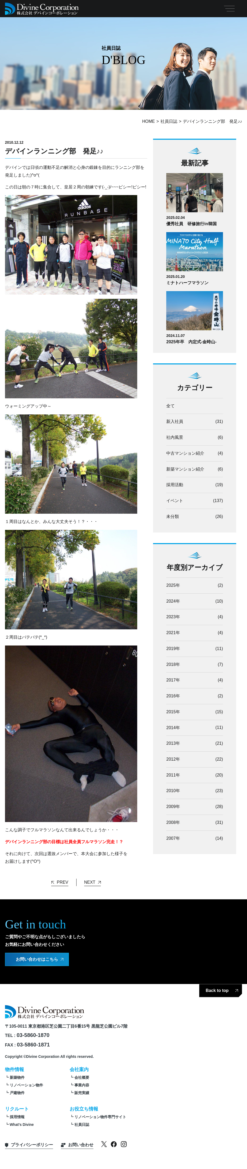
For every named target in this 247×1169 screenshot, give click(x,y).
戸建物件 (17, 1092)
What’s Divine (22, 1123)
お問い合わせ (80, 1143)
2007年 (173, 838)
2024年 (173, 601)
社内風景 (174, 437)
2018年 (173, 664)
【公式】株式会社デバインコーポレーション (42, 8)
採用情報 (17, 1116)
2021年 (173, 633)
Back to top (217, 989)
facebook (114, 1143)
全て (170, 406)
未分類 (172, 516)
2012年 (173, 759)
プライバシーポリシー (32, 1143)
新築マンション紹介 (185, 469)
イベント (174, 500)
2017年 (173, 680)
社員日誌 (168, 121)
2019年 (173, 649)
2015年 (173, 712)
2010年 (173, 791)
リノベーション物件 (26, 1084)
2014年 (173, 728)
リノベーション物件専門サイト (100, 1116)
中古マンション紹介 (185, 453)
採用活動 (174, 485)
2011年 (173, 775)
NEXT (90, 881)
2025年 (173, 585)
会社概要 (81, 1076)
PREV (62, 881)
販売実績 (81, 1092)
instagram (124, 1143)
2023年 (173, 617)
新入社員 (174, 421)
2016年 (173, 696)
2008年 (173, 822)
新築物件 (17, 1076)
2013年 (173, 743)
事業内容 (81, 1084)
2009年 (173, 807)
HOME (148, 121)
